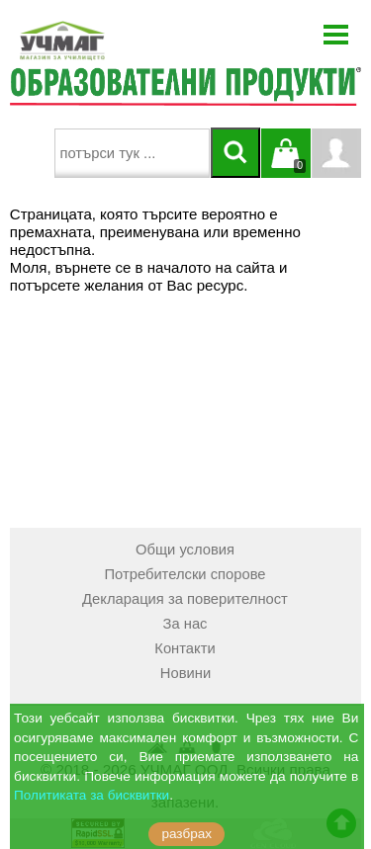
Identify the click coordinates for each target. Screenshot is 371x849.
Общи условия (185, 549)
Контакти (184, 648)
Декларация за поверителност (185, 599)
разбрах (186, 833)
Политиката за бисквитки (91, 795)
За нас (185, 624)
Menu (336, 34)
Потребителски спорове (184, 574)
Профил (336, 153)
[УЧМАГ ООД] (124, 40)
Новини (185, 673)
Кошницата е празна (286, 165)
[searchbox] (132, 153)
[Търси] (235, 152)
